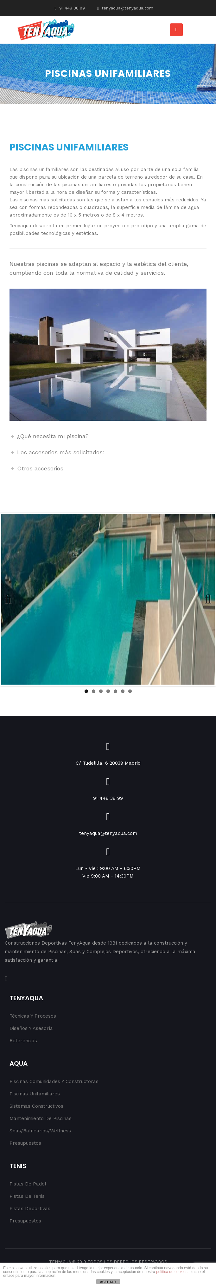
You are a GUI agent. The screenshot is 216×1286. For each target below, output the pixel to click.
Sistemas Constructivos (36, 1106)
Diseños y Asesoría (31, 1028)
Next (205, 599)
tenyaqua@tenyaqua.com (125, 8)
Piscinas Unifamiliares (35, 1094)
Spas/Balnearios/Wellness (40, 1131)
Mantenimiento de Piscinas (41, 1118)
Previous (10, 599)
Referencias (23, 1041)
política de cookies (171, 1272)
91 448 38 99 (70, 8)
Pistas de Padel (28, 1184)
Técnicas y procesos (33, 1016)
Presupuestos (25, 1143)
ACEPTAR (108, 1282)
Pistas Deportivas (30, 1208)
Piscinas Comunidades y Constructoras (54, 1081)
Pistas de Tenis (27, 1196)
